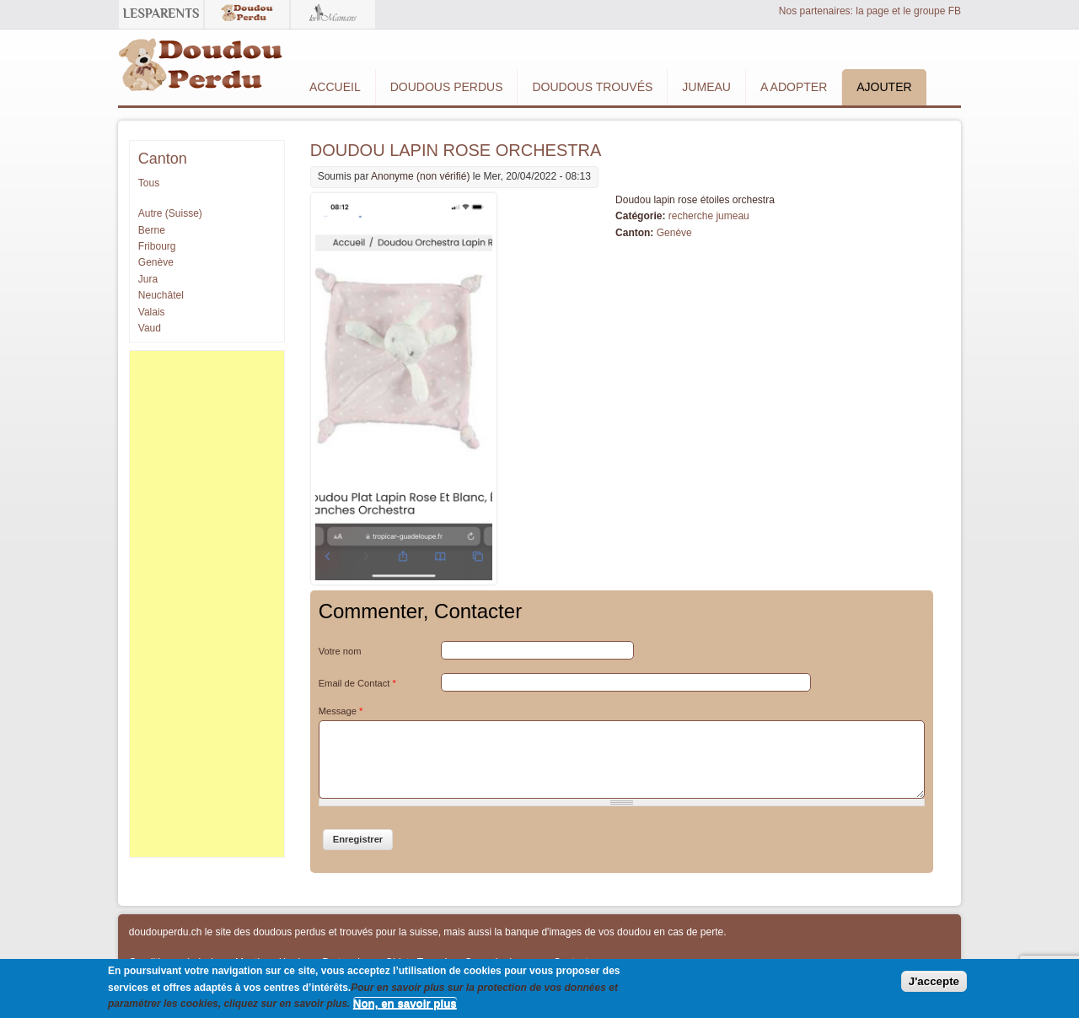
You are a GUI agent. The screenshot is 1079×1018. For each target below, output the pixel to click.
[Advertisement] (207, 604)
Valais (151, 312)
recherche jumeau (708, 216)
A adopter (793, 87)
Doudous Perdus (446, 87)
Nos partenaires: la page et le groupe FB (870, 11)
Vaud (149, 328)
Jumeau (706, 87)
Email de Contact (357, 683)
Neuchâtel (161, 295)
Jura (148, 279)
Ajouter (883, 87)
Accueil (335, 87)
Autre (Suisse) (170, 213)
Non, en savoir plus (405, 1003)
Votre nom (340, 651)
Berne (151, 230)
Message (341, 711)
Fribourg (157, 246)
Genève (674, 233)
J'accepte (934, 981)
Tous (148, 183)
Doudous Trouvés (592, 87)
